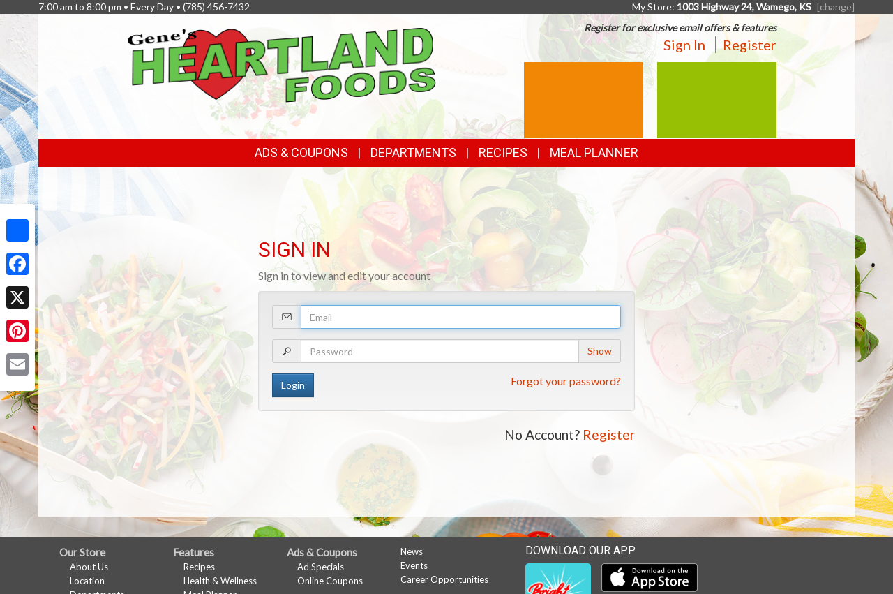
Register (749, 44)
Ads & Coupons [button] (301, 152)
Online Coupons (330, 580)
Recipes (503, 152)
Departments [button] (413, 152)
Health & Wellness (220, 580)
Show (599, 351)
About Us (89, 566)
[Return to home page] (282, 64)
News (411, 551)
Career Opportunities (444, 579)
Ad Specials (320, 566)
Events (414, 565)
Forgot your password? (566, 380)
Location (87, 580)
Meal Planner (594, 152)
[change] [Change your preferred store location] (836, 7)
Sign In (684, 44)
